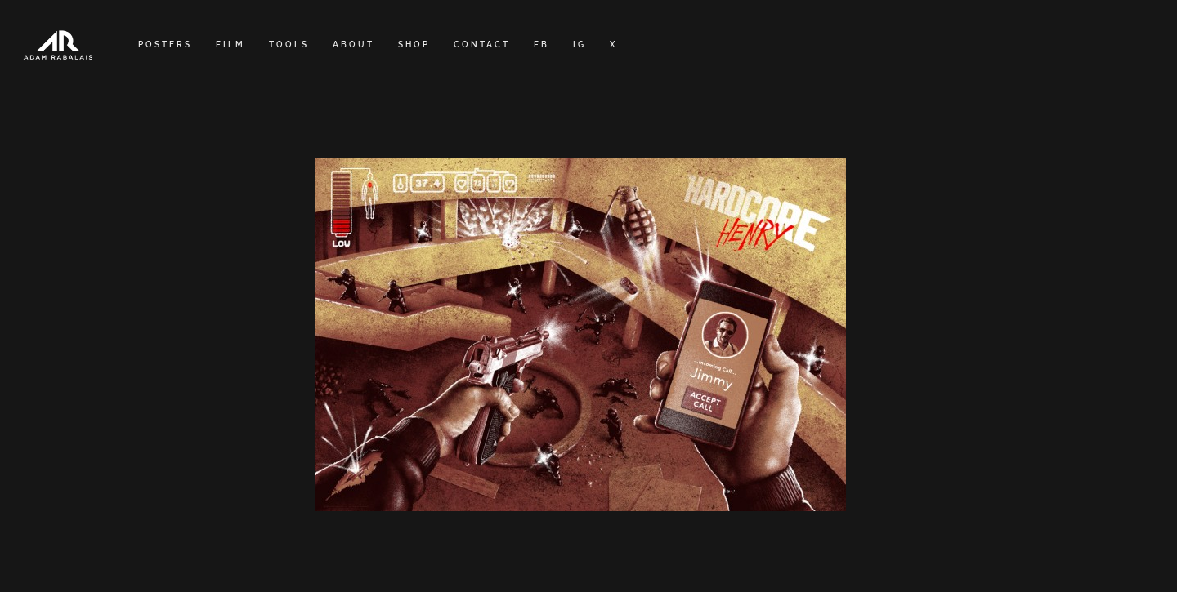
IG (579, 44)
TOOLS (289, 44)
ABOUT (353, 44)
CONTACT (482, 44)
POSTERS (165, 44)
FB (541, 44)
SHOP (414, 44)
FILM (230, 44)
